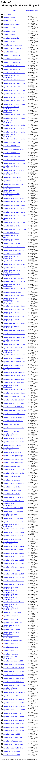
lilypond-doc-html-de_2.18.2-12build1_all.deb (11, 271)
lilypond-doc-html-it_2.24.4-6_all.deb (13, 316)
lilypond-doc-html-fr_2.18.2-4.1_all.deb (14, 375)
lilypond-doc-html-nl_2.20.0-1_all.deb (14, 215)
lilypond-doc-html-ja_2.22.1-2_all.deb (14, 261)
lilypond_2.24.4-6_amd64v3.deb (12, 490)
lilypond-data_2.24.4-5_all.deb (11, 146)
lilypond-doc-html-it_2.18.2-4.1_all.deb (14, 361)
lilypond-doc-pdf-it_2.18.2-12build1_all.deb (10, 605)
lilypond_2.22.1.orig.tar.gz (10, 643)
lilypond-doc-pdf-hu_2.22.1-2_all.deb (13, 501)
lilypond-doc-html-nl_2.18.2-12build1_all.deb (11, 191)
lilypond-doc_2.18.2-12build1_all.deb (13, 602)
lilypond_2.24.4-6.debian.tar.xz (12, 59)
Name (14, 10)
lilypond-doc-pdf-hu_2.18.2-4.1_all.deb (14, 372)
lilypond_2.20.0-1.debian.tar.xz (12, 62)
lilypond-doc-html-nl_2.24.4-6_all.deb (14, 114)
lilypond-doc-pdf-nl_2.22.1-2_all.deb (13, 473)
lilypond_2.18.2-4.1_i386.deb (11, 243)
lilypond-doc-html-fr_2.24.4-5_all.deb (13, 379)
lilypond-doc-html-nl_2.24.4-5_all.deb (14, 100)
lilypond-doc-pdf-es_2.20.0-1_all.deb (13, 563)
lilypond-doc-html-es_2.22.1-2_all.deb (14, 306)
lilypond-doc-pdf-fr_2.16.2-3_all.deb (13, 696)
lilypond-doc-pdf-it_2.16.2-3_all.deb (13, 682)
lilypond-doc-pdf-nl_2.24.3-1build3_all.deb (11, 504)
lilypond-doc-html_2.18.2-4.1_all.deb (13, 546)
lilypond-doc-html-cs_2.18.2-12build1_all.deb (11, 194)
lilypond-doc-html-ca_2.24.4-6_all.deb (14, 267)
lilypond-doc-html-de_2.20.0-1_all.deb (14, 334)
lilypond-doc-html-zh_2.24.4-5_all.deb (14, 132)
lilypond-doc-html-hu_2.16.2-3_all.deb (14, 170)
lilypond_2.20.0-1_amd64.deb (11, 431)
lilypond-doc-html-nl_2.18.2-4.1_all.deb (14, 229)
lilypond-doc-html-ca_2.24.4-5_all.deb (14, 264)
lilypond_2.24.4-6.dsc (9, 31)
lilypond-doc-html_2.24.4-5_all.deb (13, 511)
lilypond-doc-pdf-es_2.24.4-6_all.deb (13, 727)
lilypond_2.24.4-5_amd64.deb (11, 494)
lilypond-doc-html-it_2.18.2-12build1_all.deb (11, 239)
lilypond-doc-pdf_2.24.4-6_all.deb (12, 741)
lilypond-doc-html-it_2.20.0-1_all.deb (13, 358)
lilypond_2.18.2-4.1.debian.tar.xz (12, 45)
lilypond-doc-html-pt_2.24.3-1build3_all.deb (11, 76)
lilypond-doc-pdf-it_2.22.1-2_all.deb (13, 577)
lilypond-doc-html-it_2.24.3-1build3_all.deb (11, 319)
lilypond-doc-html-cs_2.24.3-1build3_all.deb (11, 111)
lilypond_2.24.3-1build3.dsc (11, 38)
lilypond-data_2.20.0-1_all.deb (11, 466)
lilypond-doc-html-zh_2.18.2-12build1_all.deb (11, 173)
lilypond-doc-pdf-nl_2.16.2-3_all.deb (13, 497)
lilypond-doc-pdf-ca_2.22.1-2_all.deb (13, 560)
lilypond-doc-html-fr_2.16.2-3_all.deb (13, 407)
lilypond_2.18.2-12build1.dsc (11, 24)
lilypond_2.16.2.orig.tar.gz (10, 619)
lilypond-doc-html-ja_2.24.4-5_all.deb (14, 323)
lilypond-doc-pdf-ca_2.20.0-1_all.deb (13, 532)
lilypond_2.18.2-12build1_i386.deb (13, 421)
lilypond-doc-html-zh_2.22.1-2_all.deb (14, 73)
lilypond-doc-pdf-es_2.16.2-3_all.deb (13, 702)
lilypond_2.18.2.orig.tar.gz (10, 615)
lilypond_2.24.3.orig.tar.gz (10, 650)
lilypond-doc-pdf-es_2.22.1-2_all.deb (13, 584)
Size (36, 10)
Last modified (30, 10)
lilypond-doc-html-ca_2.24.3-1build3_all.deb (11, 274)
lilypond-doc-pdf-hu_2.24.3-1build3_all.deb (11, 525)
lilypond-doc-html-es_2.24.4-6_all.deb (14, 354)
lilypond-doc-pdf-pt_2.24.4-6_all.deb (13, 438)
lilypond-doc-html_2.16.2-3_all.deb (13, 661)
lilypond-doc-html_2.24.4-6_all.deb (13, 518)
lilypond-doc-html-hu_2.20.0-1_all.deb (14, 208)
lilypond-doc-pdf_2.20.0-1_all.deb (12, 622)
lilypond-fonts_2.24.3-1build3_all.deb (13, 184)
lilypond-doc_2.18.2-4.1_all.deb (12, 612)
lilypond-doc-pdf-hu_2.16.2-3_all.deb (13, 400)
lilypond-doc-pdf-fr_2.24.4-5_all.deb (13, 678)
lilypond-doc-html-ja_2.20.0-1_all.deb (14, 348)
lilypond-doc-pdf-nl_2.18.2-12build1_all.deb (11, 448)
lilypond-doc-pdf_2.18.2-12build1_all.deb (10, 688)
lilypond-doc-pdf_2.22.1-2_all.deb (12, 640)
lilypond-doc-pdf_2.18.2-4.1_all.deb (13, 744)
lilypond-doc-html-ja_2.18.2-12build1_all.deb (11, 257)
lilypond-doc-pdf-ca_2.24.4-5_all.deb (13, 664)
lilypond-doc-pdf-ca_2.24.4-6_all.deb (13, 716)
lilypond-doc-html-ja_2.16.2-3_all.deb (14, 278)
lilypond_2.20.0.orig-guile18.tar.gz (13, 459)
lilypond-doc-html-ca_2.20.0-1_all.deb (14, 337)
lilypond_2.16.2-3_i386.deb (11, 233)
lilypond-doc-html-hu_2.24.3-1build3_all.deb (11, 121)
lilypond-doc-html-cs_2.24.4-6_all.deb (14, 118)
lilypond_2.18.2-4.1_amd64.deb (12, 254)
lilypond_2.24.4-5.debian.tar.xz (12, 55)
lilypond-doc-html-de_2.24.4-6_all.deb (14, 288)
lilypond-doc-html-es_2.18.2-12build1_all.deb (11, 302)
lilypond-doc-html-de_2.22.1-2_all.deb (14, 247)
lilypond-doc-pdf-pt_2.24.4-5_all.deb (13, 441)
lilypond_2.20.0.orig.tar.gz (10, 647)
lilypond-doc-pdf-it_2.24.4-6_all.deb (13, 723)
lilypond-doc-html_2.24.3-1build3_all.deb (10, 514)
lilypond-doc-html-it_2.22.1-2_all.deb (13, 250)
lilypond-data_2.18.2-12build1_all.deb (14, 396)
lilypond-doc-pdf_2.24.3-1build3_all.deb (10, 657)
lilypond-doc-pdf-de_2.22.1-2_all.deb (13, 574)
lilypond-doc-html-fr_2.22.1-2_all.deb (13, 295)
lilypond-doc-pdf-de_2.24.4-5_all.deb (13, 668)
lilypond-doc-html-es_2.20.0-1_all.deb (14, 393)
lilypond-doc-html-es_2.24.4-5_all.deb (14, 344)
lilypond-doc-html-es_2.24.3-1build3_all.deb (11, 351)
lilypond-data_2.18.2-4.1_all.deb (12, 292)
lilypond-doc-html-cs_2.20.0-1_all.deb (14, 222)
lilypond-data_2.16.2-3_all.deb (11, 153)
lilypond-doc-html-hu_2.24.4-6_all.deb (14, 128)
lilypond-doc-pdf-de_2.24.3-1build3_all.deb (11, 594)
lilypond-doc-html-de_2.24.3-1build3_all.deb (11, 285)
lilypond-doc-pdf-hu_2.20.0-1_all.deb (13, 452)
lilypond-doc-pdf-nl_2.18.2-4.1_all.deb (14, 469)
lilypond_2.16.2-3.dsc (9, 17)
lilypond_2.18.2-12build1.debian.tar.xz (14, 66)
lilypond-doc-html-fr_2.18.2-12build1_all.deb (11, 313)
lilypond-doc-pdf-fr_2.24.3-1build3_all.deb (11, 608)
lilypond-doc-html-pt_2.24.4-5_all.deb (14, 83)
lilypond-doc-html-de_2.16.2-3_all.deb (14, 389)
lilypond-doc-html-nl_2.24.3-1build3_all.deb (11, 107)
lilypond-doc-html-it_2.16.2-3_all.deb (13, 365)
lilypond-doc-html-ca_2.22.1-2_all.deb (14, 212)
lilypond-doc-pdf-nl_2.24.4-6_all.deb (13, 528)
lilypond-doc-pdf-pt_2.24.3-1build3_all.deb (11, 434)
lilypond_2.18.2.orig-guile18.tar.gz (13, 455)
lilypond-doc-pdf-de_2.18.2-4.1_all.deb (14, 692)
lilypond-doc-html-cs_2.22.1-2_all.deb (14, 90)
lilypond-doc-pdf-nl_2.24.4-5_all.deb (13, 522)
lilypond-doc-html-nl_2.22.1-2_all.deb (14, 93)
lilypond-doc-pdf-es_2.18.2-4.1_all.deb (14, 709)
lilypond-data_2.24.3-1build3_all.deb (13, 149)
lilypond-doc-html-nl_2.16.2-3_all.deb (14, 163)
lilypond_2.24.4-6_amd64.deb (11, 487)
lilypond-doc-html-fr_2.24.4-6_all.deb (13, 382)
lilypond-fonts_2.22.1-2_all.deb (12, 445)
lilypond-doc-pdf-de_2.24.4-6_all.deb (13, 720)
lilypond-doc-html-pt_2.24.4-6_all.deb (14, 80)
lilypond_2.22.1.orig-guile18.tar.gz (13, 462)
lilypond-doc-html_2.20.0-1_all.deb (13, 549)
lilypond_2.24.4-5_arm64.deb (11, 480)
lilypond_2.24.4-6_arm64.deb (11, 476)
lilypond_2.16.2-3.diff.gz (10, 52)
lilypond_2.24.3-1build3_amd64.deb (13, 483)
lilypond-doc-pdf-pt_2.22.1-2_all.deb (13, 428)
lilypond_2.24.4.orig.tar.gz (10, 654)
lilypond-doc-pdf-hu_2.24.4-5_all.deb (13, 535)
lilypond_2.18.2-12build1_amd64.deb (13, 417)
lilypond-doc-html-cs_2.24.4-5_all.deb (14, 104)
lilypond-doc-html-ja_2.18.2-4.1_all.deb (14, 410)
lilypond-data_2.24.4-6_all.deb (11, 142)
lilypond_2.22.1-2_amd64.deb (11, 424)
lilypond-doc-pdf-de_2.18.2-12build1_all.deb (11, 626)
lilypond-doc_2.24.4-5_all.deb (11, 751)
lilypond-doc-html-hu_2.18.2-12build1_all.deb (11, 187)
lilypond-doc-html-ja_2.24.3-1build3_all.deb (11, 326)
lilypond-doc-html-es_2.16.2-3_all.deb (14, 414)
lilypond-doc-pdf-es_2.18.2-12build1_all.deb (11, 636)
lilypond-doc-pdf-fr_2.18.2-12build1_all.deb (11, 633)
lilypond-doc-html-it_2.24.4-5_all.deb (13, 309)
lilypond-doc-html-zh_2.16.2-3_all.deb (14, 160)
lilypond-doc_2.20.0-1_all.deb (11, 629)
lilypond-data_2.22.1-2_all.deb (11, 156)
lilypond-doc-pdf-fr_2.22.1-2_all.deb (13, 581)
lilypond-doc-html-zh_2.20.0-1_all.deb (14, 201)
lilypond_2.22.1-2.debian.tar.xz (12, 69)
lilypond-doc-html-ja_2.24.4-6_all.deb (14, 330)
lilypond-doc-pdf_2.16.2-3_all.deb (12, 737)
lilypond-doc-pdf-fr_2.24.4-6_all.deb (13, 730)
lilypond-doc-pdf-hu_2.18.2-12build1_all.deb (11, 299)
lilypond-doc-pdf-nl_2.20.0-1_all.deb (13, 198)
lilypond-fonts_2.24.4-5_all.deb (12, 180)
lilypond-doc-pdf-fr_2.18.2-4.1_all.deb (14, 706)
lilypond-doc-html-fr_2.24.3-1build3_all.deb (11, 386)
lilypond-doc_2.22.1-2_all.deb (11, 734)
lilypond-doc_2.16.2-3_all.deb (11, 570)
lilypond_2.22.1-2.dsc (9, 41)
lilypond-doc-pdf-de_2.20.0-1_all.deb (13, 553)
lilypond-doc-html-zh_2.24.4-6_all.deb (14, 139)
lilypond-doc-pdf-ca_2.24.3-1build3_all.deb (11, 587)
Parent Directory (7, 14)
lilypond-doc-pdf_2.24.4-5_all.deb (12, 713)
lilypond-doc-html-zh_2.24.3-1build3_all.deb (11, 135)
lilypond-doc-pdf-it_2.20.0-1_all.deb (13, 556)
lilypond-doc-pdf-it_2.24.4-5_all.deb (13, 671)
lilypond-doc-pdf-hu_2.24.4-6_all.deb (13, 539)
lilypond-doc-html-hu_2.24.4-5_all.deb (14, 125)
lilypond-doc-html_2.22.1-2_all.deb (13, 508)
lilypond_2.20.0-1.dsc (9, 27)
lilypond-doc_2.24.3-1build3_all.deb (13, 748)
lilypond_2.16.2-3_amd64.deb (11, 226)
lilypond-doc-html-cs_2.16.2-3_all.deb (14, 205)
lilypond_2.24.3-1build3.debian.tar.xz (13, 48)
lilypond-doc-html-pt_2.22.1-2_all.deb (14, 87)
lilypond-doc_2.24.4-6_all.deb (11, 755)
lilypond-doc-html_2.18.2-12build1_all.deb (10, 542)
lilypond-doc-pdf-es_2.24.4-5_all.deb (13, 675)
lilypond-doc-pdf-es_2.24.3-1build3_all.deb (11, 598)
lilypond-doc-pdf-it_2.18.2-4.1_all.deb (14, 685)
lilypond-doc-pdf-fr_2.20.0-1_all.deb (13, 567)
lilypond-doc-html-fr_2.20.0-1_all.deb (13, 403)
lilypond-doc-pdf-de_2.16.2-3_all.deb (13, 699)
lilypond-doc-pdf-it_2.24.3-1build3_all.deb (10, 591)
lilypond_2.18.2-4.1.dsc (9, 20)
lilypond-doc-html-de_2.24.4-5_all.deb (14, 281)
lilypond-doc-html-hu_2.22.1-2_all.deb (14, 97)
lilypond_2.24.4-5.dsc (9, 34)
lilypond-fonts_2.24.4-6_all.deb (12, 177)
